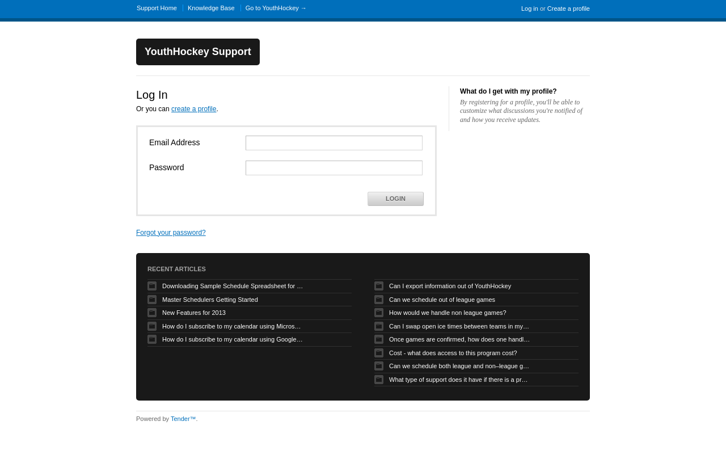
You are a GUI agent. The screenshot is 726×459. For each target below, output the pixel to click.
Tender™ (183, 418)
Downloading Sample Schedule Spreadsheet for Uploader (233, 286)
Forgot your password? (171, 233)
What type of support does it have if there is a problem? (460, 379)
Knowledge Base (211, 8)
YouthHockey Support (198, 51)
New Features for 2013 (194, 312)
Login (396, 198)
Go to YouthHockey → (276, 8)
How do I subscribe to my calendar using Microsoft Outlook (233, 326)
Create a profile (568, 8)
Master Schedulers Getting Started (210, 299)
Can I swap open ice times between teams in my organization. (460, 326)
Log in (529, 8)
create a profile (193, 109)
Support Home (157, 8)
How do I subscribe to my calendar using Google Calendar (233, 339)
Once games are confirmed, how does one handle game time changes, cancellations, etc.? (460, 339)
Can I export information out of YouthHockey (450, 286)
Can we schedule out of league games (442, 299)
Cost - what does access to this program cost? (453, 352)
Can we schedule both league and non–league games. (460, 366)
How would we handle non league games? (447, 312)
